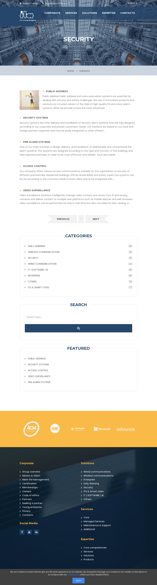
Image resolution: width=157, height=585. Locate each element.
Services (71, 12)
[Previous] (63, 219)
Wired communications (96, 471)
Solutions (89, 12)
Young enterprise (31, 507)
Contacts (127, 12)
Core (85, 517)
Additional (88, 529)
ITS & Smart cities (92, 491)
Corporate (52, 12)
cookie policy (73, 574)
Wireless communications (97, 475)
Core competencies (94, 547)
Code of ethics (29, 495)
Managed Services (93, 521)
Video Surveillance (39, 376)
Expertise (108, 12)
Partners (26, 499)
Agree (78, 580)
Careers (25, 491)
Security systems (38, 364)
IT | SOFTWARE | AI (92, 495)
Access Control (38, 370)
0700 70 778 (56, 3)
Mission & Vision (30, 475)
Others (86, 499)
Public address (37, 358)
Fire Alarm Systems (39, 382)
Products (87, 559)
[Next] (96, 219)
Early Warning (90, 483)
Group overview (30, 471)
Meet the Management (34, 479)
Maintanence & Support (96, 525)
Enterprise (88, 479)
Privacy (25, 511)
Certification (28, 483)
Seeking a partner (31, 503)
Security (87, 487)
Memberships (29, 487)
